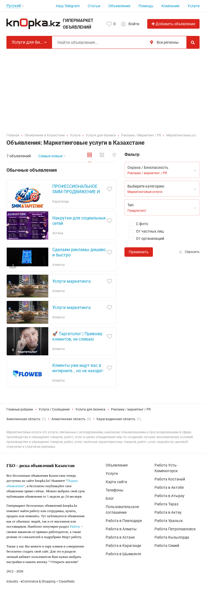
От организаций (144, 238)
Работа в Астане (120, 537)
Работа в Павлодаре (124, 521)
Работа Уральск (168, 521)
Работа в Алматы (121, 529)
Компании (170, 6)
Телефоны (114, 490)
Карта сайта (116, 482)
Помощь (145, 6)
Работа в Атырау (169, 496)
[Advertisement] (103, 88)
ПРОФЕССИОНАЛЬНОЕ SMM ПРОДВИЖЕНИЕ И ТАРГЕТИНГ (76, 192)
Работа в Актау (168, 512)
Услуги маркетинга (71, 281)
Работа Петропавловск (175, 529)
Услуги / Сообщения (54, 409)
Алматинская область (69, 419)
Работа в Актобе (169, 487)
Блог (110, 498)
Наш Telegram (68, 6)
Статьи (94, 6)
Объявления (119, 6)
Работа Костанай (169, 479)
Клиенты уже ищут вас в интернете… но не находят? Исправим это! (79, 371)
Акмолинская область (23, 419)
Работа (75, 526)
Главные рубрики (19, 409)
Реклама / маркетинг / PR (130, 409)
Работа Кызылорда (171, 537)
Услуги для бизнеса (90, 409)
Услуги (193, 6)
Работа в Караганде (123, 545)
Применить (139, 252)
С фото (136, 224)
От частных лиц (144, 231)
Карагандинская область (116, 419)
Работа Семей (166, 545)
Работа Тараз (166, 504)
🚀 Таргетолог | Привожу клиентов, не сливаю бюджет (77, 339)
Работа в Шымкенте (123, 554)
